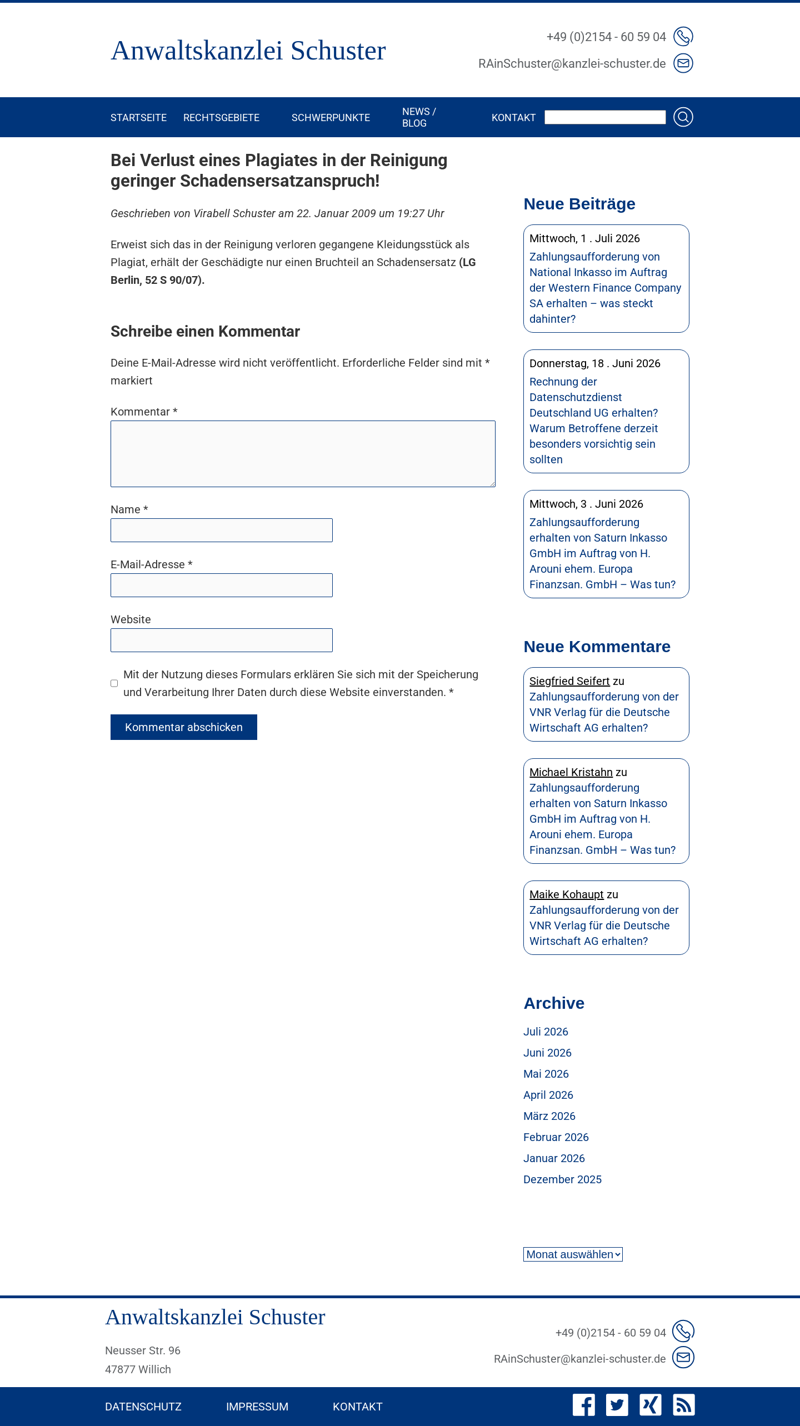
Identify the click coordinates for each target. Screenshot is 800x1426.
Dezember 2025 (562, 1179)
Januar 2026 (554, 1158)
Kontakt (514, 117)
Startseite (139, 117)
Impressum (257, 1406)
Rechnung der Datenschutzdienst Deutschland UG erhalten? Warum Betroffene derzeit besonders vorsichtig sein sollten (593, 420)
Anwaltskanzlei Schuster (248, 50)
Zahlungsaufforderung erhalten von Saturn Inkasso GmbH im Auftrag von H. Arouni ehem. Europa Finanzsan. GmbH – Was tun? (602, 553)
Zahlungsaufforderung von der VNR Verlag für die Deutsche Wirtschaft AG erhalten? (604, 712)
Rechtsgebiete (221, 117)
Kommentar (144, 411)
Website (131, 619)
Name (129, 509)
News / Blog (419, 117)
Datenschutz (143, 1406)
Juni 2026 (547, 1052)
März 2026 (549, 1116)
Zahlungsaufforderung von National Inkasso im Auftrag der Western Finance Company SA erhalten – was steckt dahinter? (605, 288)
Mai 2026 (546, 1073)
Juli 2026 (545, 1031)
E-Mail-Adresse (152, 564)
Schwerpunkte (331, 117)
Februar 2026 (556, 1137)
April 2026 (548, 1095)
